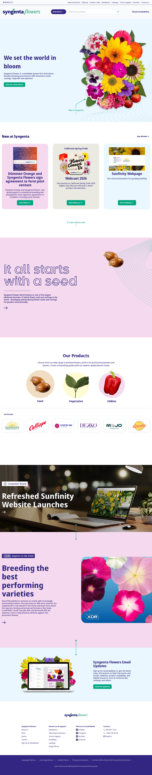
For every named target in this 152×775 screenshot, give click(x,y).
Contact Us (145, 2)
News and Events (74, 2)
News (23, 733)
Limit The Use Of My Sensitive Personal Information (76, 766)
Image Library (54, 746)
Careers (24, 740)
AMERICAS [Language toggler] (8, 2)
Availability (53, 740)
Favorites (136, 2)
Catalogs (115, 2)
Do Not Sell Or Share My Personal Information (111, 760)
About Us (24, 730)
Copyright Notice (28, 760)
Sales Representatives (57, 733)
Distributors (106, 2)
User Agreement (46, 760)
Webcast (85, 2)
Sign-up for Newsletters (30, 743)
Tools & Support (125, 2)
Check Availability (140, 11)
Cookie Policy (63, 760)
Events (23, 736)
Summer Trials (95, 2)
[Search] (94, 11)
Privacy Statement (80, 760)
